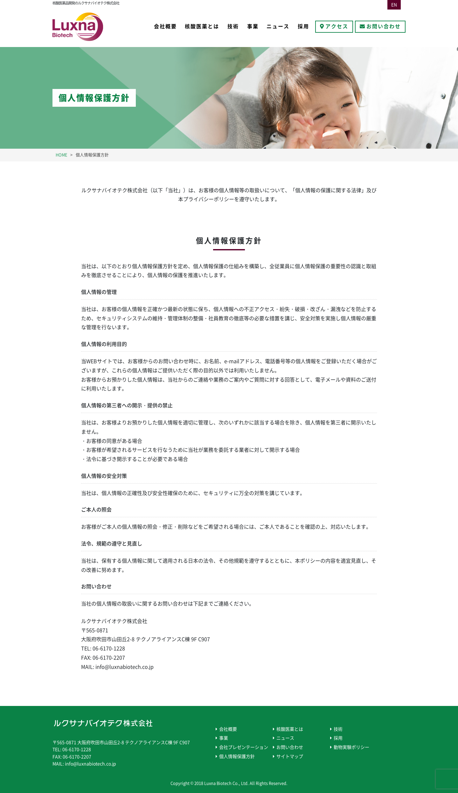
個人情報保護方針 (237, 756)
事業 (253, 26)
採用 (303, 26)
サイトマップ (289, 756)
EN (394, 5)
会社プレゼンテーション (243, 747)
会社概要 (165, 26)
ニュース (278, 26)
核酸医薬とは (202, 26)
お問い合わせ (383, 26)
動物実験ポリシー (351, 747)
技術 (233, 26)
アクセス (336, 26)
